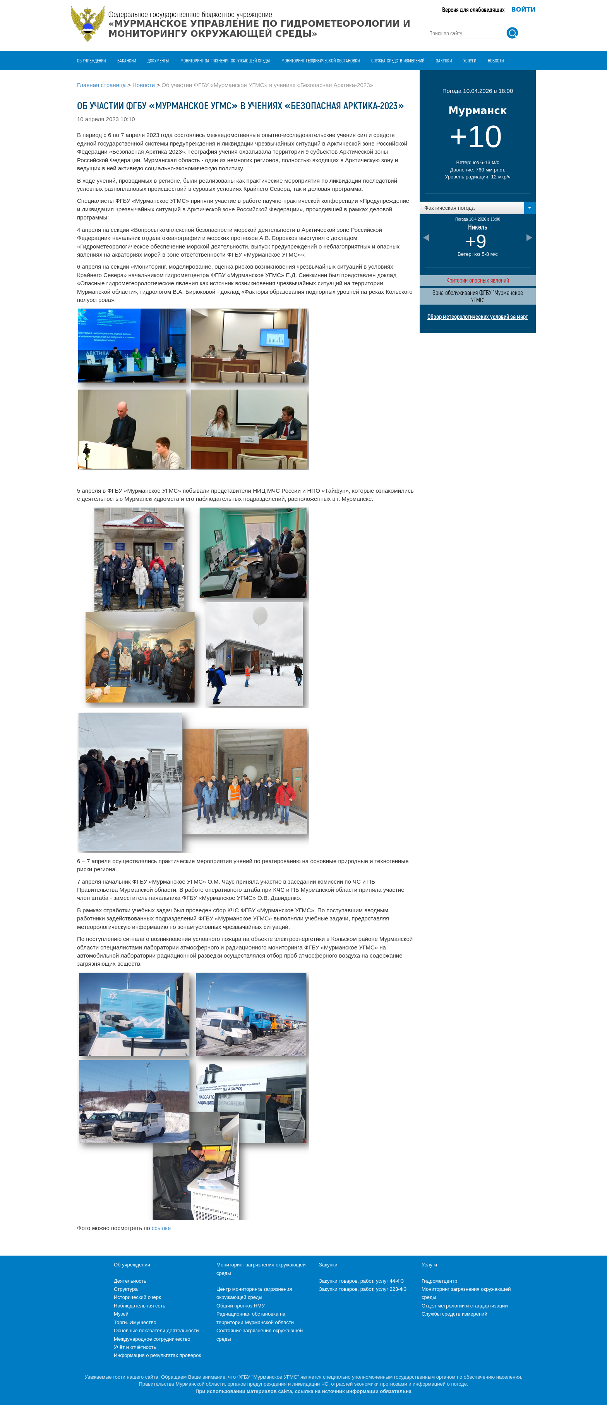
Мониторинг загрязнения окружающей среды (225, 60)
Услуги (469, 60)
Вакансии (126, 60)
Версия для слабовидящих (473, 9)
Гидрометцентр (439, 1281)
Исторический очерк (137, 1297)
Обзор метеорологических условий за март (477, 316)
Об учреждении (91, 60)
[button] (478, 208)
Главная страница (101, 85)
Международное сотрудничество (152, 1339)
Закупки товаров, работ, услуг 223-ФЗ (362, 1289)
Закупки (444, 60)
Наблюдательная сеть (139, 1306)
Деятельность (130, 1281)
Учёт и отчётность (135, 1347)
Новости (496, 60)
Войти (523, 9)
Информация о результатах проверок (157, 1355)
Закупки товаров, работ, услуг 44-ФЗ (361, 1281)
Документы (158, 60)
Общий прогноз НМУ (240, 1306)
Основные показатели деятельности (156, 1330)
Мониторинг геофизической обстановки (320, 60)
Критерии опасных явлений (477, 280)
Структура (126, 1289)
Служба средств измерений (397, 60)
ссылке (161, 1228)
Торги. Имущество (135, 1322)
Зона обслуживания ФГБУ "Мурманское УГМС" (477, 296)
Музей (121, 1314)
